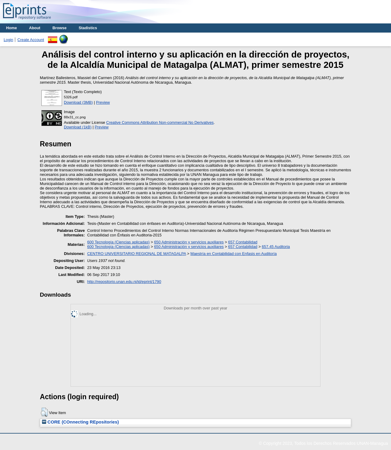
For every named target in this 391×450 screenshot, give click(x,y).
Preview (103, 102)
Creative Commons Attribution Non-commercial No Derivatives (159, 122)
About (34, 28)
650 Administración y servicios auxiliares (189, 242)
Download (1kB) (78, 127)
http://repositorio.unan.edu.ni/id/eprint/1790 (124, 281)
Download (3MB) (78, 102)
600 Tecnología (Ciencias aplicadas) (118, 242)
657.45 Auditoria (276, 246)
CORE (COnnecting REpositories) (80, 422)
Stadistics (88, 28)
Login (8, 39)
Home (11, 28)
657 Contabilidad (242, 242)
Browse (60, 28)
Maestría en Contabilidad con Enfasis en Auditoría (233, 253)
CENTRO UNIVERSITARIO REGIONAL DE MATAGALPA (136, 253)
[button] (44, 412)
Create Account (30, 39)
